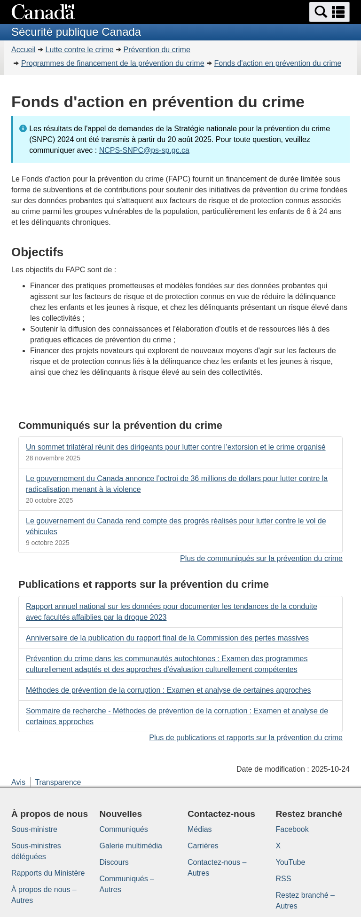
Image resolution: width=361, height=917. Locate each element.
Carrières (203, 846)
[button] (329, 12)
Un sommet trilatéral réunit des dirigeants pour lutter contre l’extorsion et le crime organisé (176, 447)
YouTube (291, 862)
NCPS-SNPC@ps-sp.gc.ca (144, 150)
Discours (114, 862)
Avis (18, 782)
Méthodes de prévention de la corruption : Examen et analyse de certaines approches (168, 690)
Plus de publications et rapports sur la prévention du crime (246, 738)
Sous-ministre (34, 829)
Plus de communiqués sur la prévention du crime (261, 558)
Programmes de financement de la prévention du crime (112, 63)
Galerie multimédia (131, 846)
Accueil (23, 50)
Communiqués (124, 829)
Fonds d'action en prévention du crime (278, 63)
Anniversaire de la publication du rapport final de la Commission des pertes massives (167, 638)
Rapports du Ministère (48, 873)
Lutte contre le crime (80, 50)
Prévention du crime (157, 50)
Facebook (292, 829)
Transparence (58, 782)
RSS (283, 879)
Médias (200, 829)
